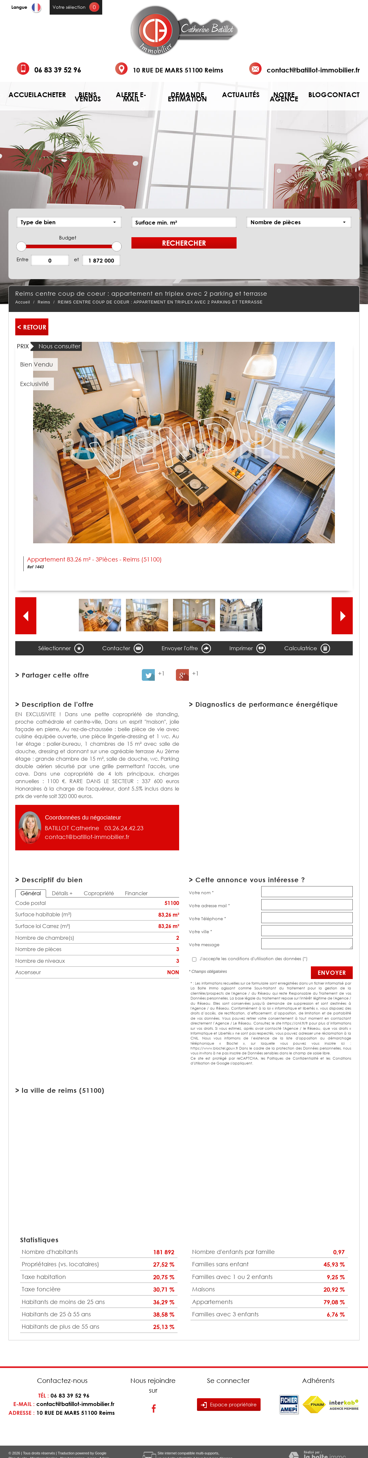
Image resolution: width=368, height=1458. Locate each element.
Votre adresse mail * (209, 905)
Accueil (22, 94)
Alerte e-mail (131, 96)
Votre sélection (69, 7)
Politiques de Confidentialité (292, 1058)
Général (30, 893)
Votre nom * (201, 892)
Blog (317, 94)
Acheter (51, 94)
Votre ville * (200, 931)
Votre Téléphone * (207, 918)
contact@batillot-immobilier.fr (313, 70)
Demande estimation (187, 96)
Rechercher (184, 243)
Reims (44, 302)
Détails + (62, 893)
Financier (136, 893)
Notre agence (284, 96)
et (76, 259)
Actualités (241, 94)
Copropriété (99, 893)
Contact (343, 94)
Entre (23, 259)
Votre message (204, 944)
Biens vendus (88, 96)
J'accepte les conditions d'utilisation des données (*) (254, 958)
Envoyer (332, 972)
